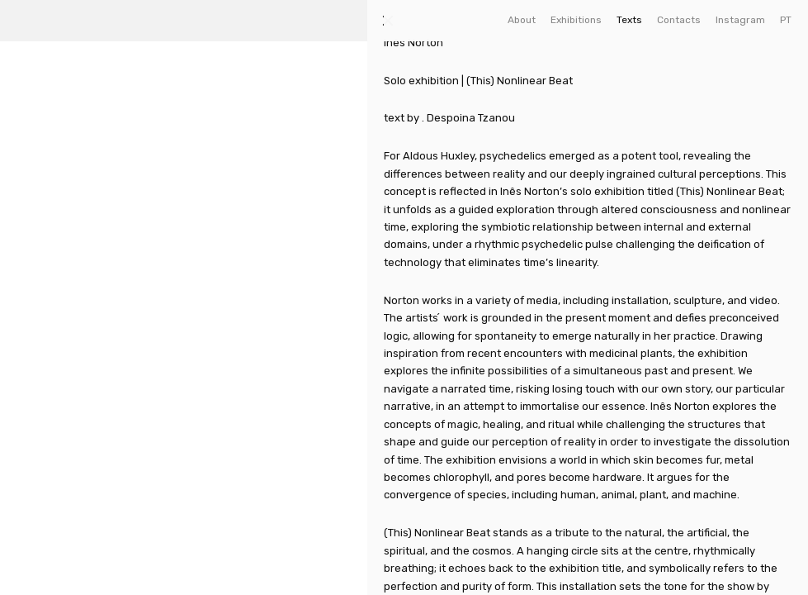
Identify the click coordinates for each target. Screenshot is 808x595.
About (522, 20)
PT (785, 20)
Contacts (679, 20)
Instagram (740, 20)
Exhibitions (576, 20)
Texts (629, 20)
